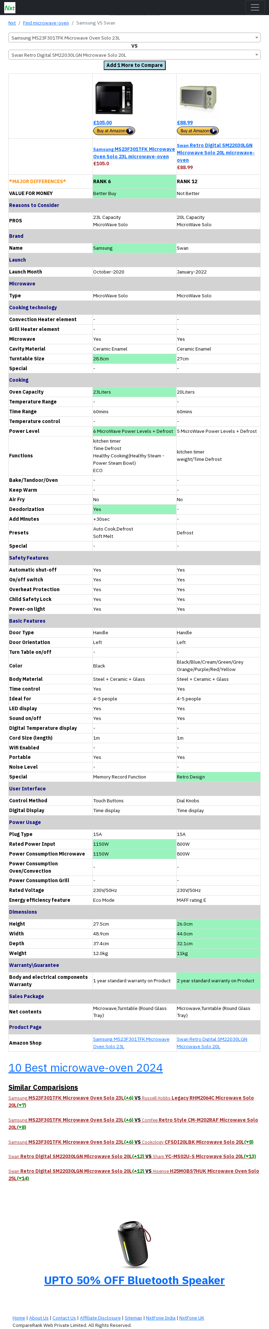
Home (19, 1318)
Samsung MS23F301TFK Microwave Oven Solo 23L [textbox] (66, 38)
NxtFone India (160, 1318)
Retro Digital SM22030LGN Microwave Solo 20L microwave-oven (216, 152)
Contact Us (64, 1318)
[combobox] (134, 37)
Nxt (12, 23)
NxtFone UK (191, 1318)
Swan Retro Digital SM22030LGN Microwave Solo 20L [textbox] (69, 55)
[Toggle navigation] (255, 7)
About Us (39, 1318)
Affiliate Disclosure (100, 1318)
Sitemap (133, 1318)
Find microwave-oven (46, 23)
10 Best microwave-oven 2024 (85, 1067)
